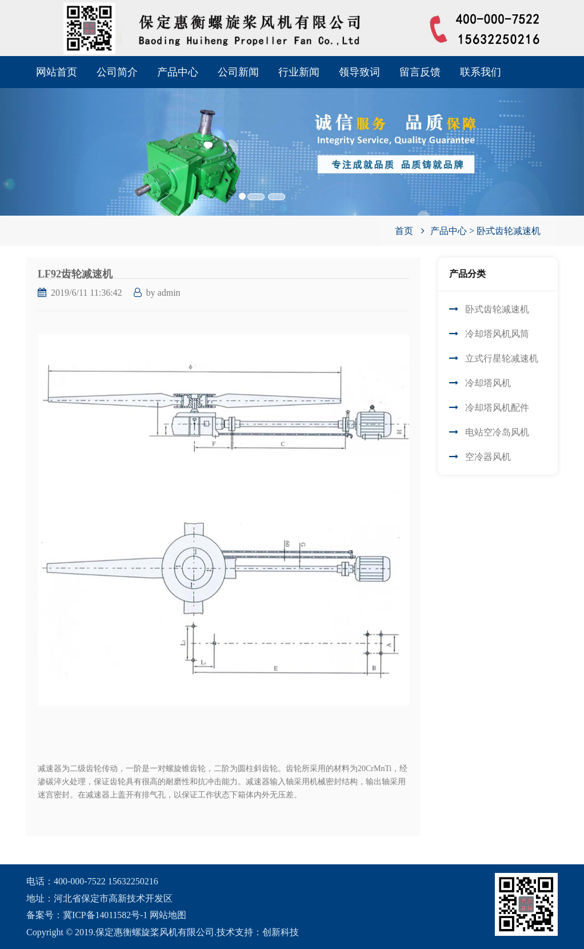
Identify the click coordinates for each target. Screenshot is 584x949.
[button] (43, 136)
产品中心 (177, 72)
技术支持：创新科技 (258, 932)
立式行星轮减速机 (501, 358)
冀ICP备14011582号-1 (106, 915)
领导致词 (359, 72)
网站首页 (56, 72)
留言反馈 (420, 72)
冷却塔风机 (488, 383)
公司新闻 (238, 72)
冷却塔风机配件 (497, 407)
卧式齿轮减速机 (509, 231)
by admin (163, 292)
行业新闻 (298, 72)
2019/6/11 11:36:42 (86, 292)
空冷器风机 (488, 457)
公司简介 (117, 72)
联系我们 (480, 72)
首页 (404, 231)
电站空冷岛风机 (497, 432)
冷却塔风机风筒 (497, 334)
